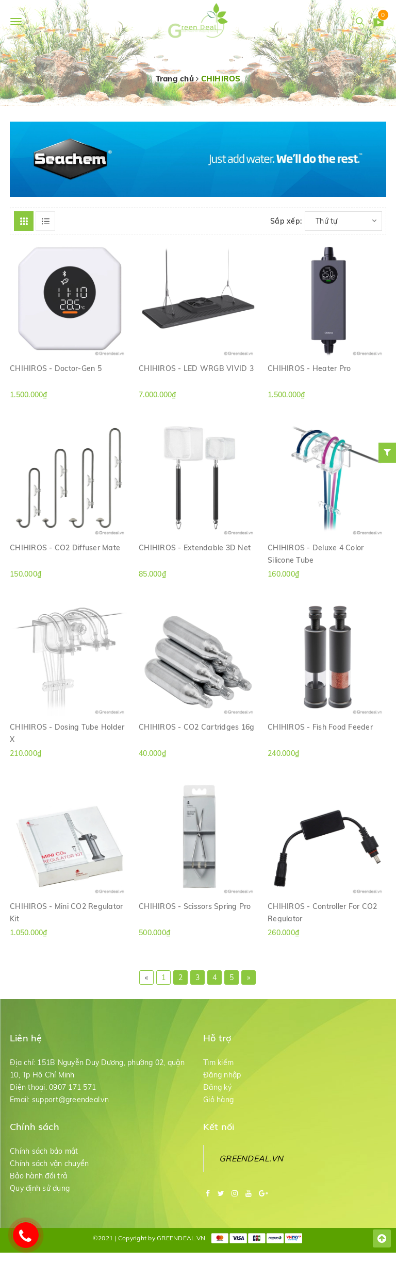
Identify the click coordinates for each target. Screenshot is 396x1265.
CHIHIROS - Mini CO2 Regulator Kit (66, 912)
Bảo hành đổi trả (38, 1175)
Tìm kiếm (218, 1062)
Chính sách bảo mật (44, 1151)
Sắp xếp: (286, 221)
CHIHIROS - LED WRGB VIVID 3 (196, 368)
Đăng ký (217, 1087)
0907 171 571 (72, 1087)
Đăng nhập (222, 1075)
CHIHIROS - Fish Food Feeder (320, 727)
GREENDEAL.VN (251, 1158)
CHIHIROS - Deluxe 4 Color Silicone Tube (316, 553)
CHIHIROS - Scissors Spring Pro (195, 906)
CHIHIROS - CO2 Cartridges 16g (196, 727)
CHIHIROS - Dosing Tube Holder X (67, 732)
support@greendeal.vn (70, 1099)
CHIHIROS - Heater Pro (309, 368)
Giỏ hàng (218, 1099)
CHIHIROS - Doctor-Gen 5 (56, 368)
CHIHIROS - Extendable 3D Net (195, 547)
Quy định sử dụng (40, 1188)
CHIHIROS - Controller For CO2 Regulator (322, 912)
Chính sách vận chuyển (49, 1163)
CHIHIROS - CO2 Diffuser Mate (65, 547)
